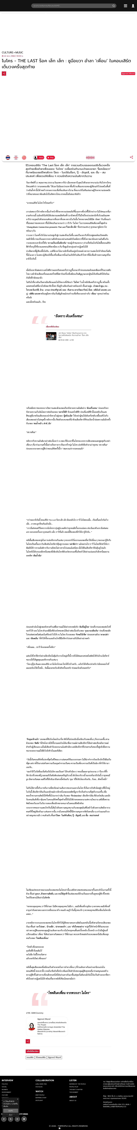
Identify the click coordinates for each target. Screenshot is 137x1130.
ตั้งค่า (11, 1115)
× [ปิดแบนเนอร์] (17, 1099)
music (19, 52)
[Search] (113, 6)
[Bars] (125, 5)
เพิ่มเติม (5, 1106)
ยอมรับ (10, 1111)
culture (7, 52)
